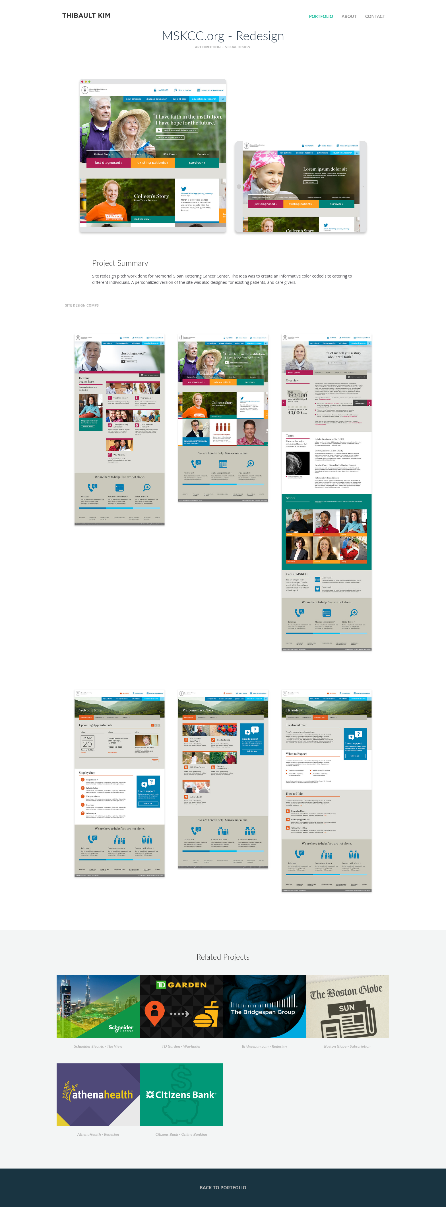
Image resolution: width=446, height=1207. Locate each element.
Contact (375, 16)
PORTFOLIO (321, 16)
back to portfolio (223, 1187)
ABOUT (349, 16)
